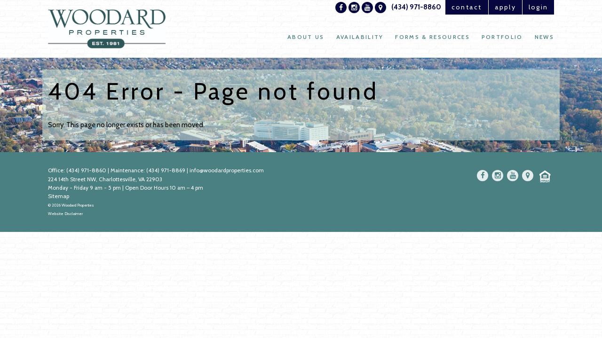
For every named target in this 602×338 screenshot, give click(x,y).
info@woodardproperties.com (227, 170)
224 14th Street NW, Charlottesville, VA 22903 (105, 179)
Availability (356, 37)
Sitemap (58, 196)
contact (455, 7)
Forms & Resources (430, 37)
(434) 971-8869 (166, 170)
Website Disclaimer (65, 213)
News (544, 37)
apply (499, 7)
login (536, 7)
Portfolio (501, 37)
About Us (302, 37)
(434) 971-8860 (403, 7)
